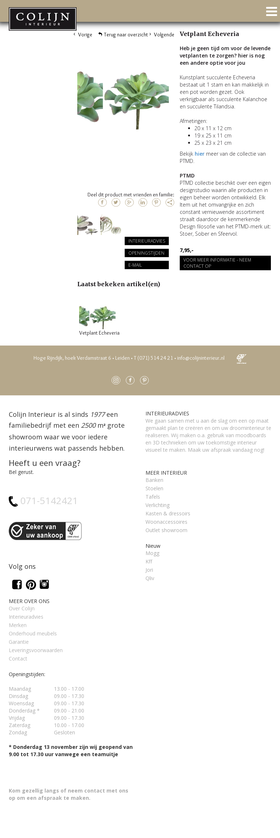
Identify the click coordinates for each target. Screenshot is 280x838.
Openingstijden (146, 253)
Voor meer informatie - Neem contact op (217, 263)
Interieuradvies (146, 241)
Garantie (19, 641)
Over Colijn (22, 608)
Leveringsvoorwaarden (36, 650)
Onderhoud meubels (33, 633)
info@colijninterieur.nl (201, 358)
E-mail (135, 265)
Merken (18, 625)
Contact (18, 658)
